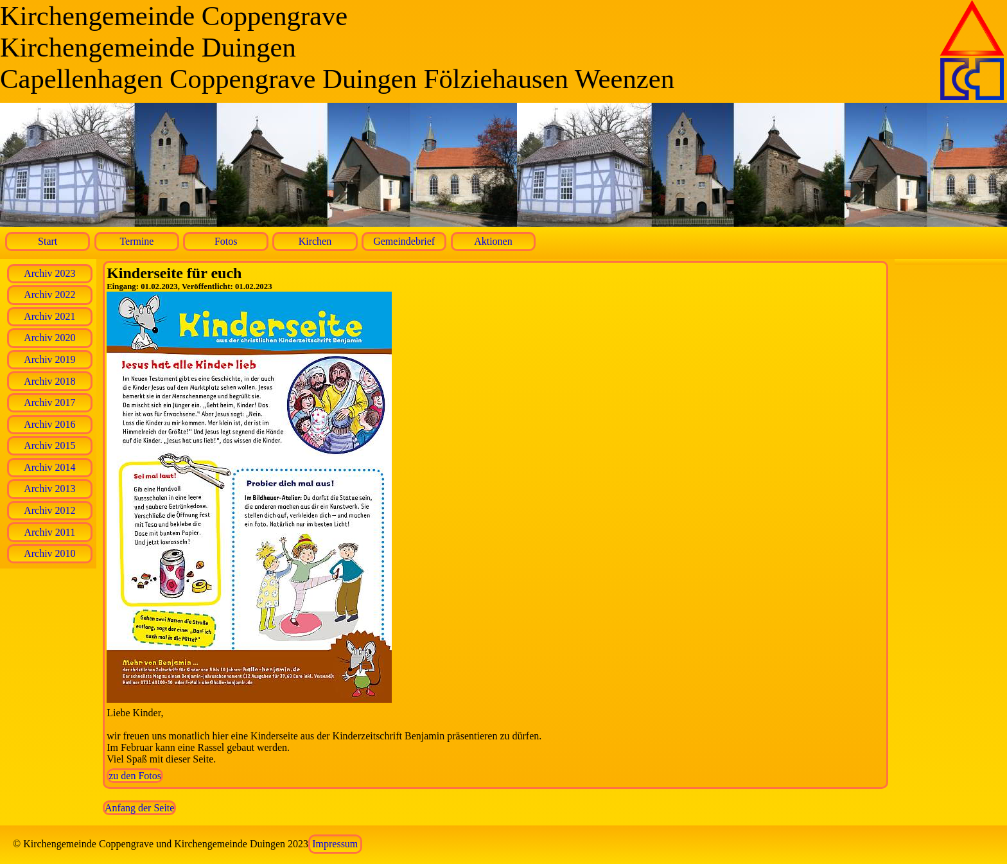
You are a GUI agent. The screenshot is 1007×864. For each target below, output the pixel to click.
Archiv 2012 (49, 510)
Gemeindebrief (404, 241)
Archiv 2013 (49, 488)
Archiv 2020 (49, 337)
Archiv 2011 (49, 532)
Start (47, 241)
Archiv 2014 (49, 467)
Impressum (335, 843)
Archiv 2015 (49, 445)
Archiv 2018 (49, 381)
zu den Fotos (135, 775)
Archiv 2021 (49, 316)
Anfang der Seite (139, 807)
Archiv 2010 (49, 553)
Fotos (226, 241)
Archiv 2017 (49, 402)
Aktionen (493, 241)
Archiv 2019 (49, 359)
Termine (136, 241)
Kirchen (315, 241)
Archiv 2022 (49, 294)
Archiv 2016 (49, 424)
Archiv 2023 (49, 273)
